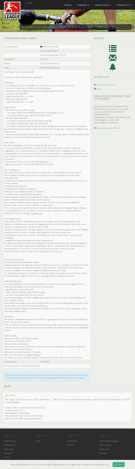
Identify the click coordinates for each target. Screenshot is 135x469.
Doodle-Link (36, 213)
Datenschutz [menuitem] (105, 445)
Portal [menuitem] (68, 5)
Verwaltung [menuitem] (103, 5)
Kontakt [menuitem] (103, 453)
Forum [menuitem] (70, 445)
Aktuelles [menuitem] (8, 453)
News (97, 89)
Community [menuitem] (123, 5)
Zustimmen (118, 464)
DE (26, 3)
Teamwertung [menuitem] (10, 441)
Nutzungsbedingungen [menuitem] (109, 441)
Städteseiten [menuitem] (9, 445)
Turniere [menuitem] (83, 5)
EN (30, 3)
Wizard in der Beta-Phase (106, 128)
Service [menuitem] (103, 435)
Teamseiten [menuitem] (9, 449)
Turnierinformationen (105, 84)
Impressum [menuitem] (104, 449)
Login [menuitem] (38, 441)
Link (32, 110)
